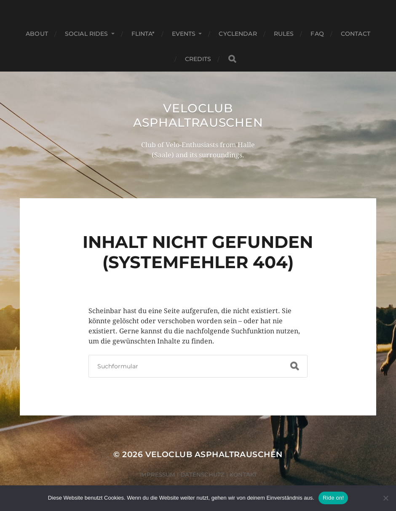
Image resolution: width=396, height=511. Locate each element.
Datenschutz (202, 474)
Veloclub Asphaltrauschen (198, 115)
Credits (198, 59)
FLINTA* (143, 33)
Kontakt (243, 474)
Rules (284, 33)
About (37, 33)
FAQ (317, 33)
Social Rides (86, 33)
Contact (355, 33)
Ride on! (333, 498)
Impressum (157, 474)
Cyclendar (238, 33)
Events (184, 33)
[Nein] (385, 498)
